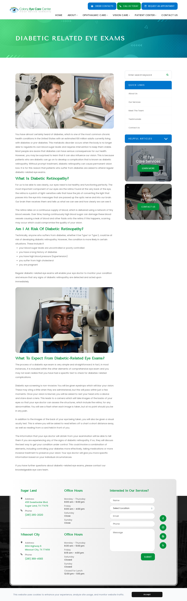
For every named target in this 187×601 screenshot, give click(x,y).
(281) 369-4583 (34, 558)
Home (58, 15)
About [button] (73, 15)
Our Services (135, 102)
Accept (147, 594)
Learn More (148, 168)
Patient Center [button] (145, 15)
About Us (133, 93)
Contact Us (169, 15)
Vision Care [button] (121, 15)
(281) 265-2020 (34, 515)
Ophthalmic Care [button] (95, 15)
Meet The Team (137, 110)
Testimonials (135, 119)
